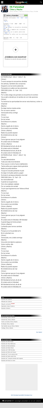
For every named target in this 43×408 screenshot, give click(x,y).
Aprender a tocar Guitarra (8, 306)
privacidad (25, 401)
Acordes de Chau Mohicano (8, 343)
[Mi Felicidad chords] (16, 395)
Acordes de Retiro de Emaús (8, 352)
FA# (18, 18)
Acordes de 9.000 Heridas (8, 350)
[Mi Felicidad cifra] (27, 395)
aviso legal (18, 401)
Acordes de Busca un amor (8, 360)
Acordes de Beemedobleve (8, 346)
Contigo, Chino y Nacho (7, 328)
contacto (38, 401)
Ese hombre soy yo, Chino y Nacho (10, 326)
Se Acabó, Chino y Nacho (7, 324)
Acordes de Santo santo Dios (8, 356)
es (29, 401)
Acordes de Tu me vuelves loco (9, 354)
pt (34, 401)
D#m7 (22, 18)
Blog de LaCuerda (8, 304)
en (32, 401)
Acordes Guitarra (5, 308)
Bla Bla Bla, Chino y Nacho (8, 317)
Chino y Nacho (16, 9)
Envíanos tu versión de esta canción (15, 53)
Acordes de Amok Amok (7, 348)
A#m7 (26, 18)
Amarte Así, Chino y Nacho (8, 319)
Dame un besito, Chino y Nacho (9, 321)
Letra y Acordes (12, 15)
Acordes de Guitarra (6, 299)
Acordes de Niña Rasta (7, 341)
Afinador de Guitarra (6, 301)
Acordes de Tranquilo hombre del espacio (12, 358)
